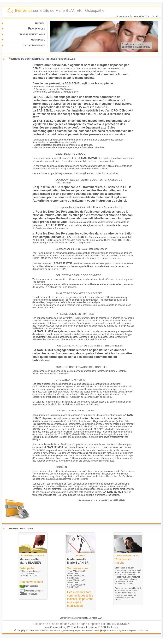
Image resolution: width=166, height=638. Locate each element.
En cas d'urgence (34, 45)
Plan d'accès (36, 28)
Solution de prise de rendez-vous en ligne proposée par (81, 624)
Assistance (38, 39)
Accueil (40, 23)
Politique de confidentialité (137, 631)
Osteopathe (57, 627)
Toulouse (112, 627)
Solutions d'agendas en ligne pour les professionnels (79, 630)
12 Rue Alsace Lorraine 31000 (86, 627)
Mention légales (118, 631)
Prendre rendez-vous (31, 34)
